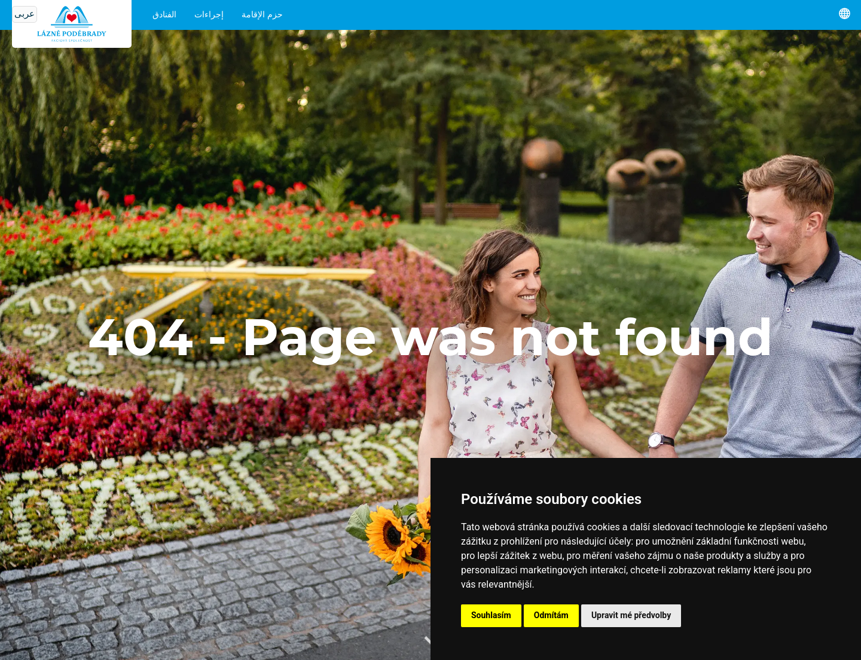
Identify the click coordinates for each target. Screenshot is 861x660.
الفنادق (164, 15)
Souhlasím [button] (491, 615)
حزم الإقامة (262, 15)
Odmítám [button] (551, 615)
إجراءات (209, 15)
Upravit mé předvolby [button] (631, 615)
